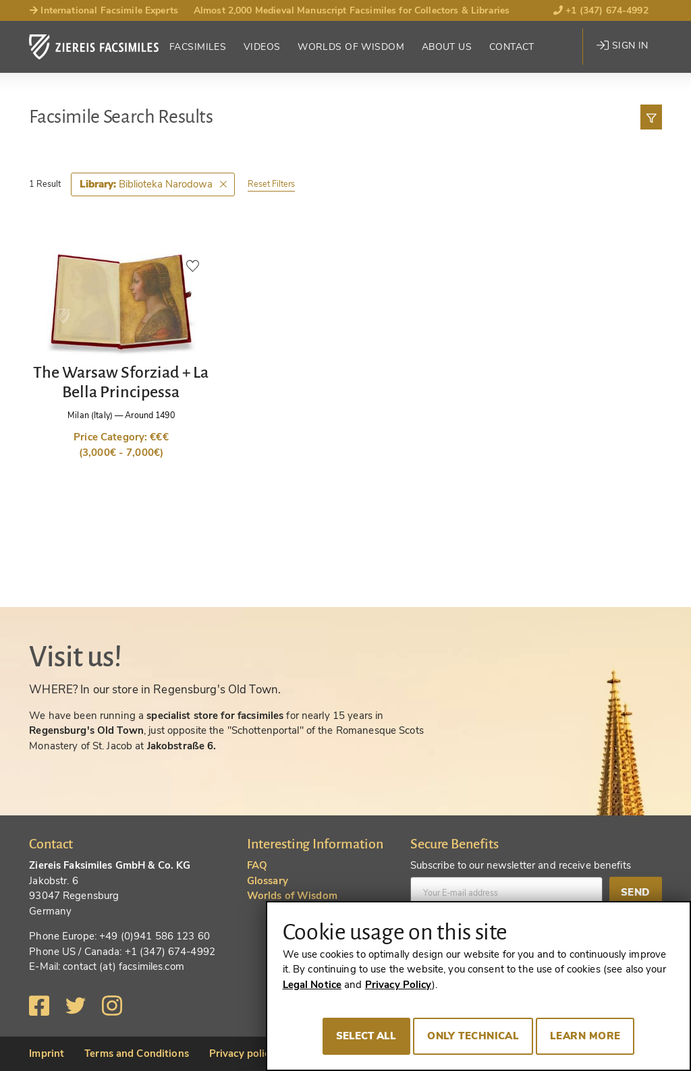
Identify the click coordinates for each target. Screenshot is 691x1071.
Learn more (585, 1036)
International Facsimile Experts (103, 10)
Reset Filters (271, 184)
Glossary (267, 881)
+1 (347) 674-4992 (600, 10)
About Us (447, 46)
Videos (262, 46)
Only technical (473, 1036)
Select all (367, 1036)
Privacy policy (242, 1053)
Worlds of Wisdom (351, 46)
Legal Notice (312, 984)
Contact (511, 46)
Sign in (622, 45)
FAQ (257, 865)
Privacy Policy (398, 984)
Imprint (46, 1053)
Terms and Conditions (136, 1053)
